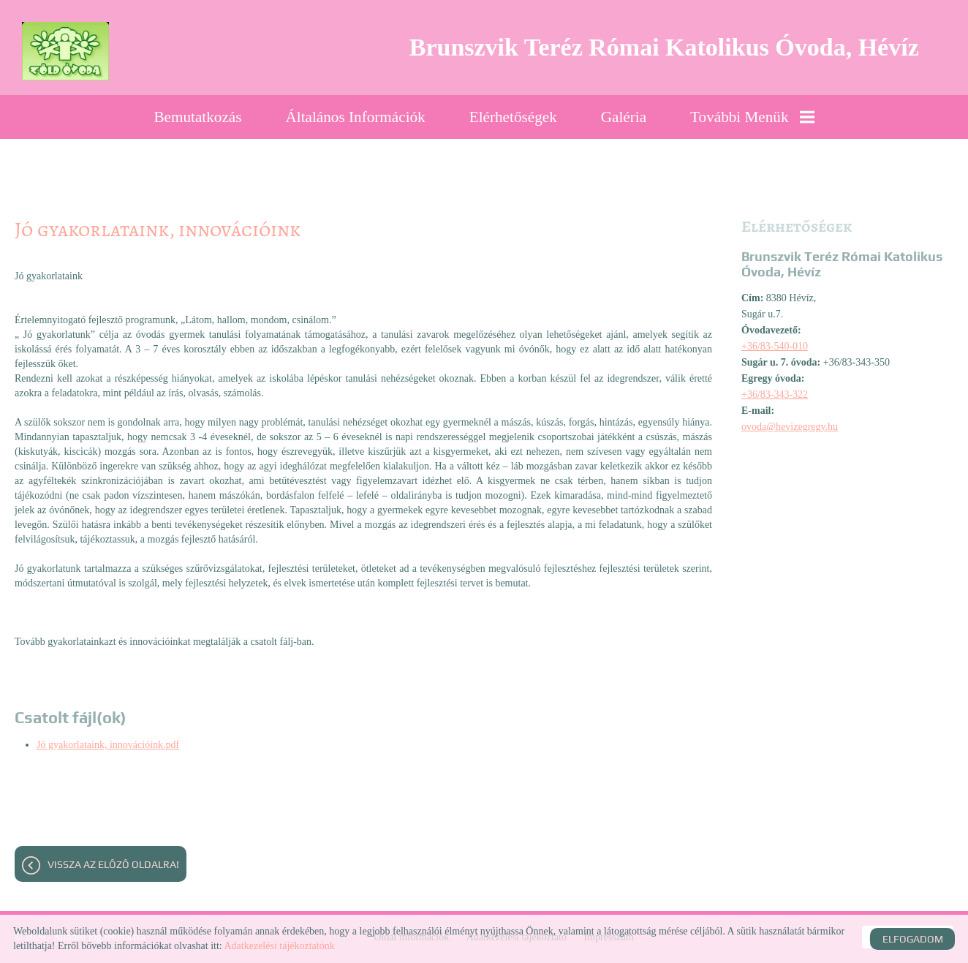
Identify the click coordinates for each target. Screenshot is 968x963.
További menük (752, 117)
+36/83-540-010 (774, 346)
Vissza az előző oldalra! (113, 864)
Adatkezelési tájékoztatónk (279, 945)
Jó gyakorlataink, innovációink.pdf (108, 744)
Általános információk (356, 117)
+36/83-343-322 (774, 394)
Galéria (623, 117)
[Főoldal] (65, 51)
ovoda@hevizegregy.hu (789, 426)
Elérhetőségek (513, 117)
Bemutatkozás (197, 117)
